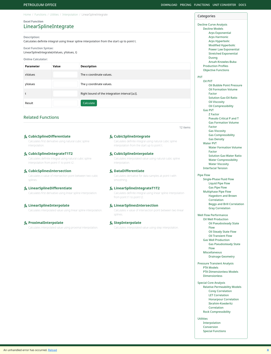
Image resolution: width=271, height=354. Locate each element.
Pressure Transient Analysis (216, 263)
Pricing (185, 5)
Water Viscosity (219, 164)
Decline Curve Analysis (212, 24)
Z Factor (214, 114)
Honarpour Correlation (224, 299)
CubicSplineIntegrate (132, 136)
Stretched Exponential (223, 53)
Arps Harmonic (218, 37)
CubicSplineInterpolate (133, 153)
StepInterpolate (127, 222)
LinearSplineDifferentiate (50, 188)
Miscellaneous (212, 252)
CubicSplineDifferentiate (49, 136)
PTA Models (210, 267)
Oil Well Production (215, 219)
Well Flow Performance (213, 215)
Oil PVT (207, 81)
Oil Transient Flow (220, 236)
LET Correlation (219, 295)
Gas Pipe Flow (218, 187)
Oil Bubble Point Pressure (225, 85)
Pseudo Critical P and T (224, 118)
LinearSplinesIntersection (136, 205)
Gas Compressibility (222, 135)
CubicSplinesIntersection (49, 170)
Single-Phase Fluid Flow (218, 179)
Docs (242, 5)
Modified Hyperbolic (222, 45)
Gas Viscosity (217, 131)
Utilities (54, 14)
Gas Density (216, 139)
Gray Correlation (219, 208)
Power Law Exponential (224, 49)
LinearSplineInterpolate (48, 205)
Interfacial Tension (215, 168)
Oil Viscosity (217, 102)
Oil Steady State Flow (222, 232)
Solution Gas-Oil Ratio (223, 98)
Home (27, 14)
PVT (200, 77)
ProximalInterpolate (45, 222)
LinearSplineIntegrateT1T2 (137, 188)
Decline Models (213, 29)
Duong (213, 58)
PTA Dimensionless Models (220, 272)
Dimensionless (212, 276)
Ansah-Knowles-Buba (222, 62)
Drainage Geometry (222, 256)
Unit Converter (224, 5)
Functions (202, 5)
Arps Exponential (220, 33)
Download (169, 5)
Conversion (210, 327)
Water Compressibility (223, 160)
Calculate (89, 103)
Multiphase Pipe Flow (217, 191)
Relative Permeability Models (222, 287)
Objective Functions (216, 70)
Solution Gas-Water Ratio (225, 156)
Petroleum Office (40, 4)
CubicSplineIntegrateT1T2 (50, 153)
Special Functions (214, 331)
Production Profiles (215, 66)
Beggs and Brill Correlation (226, 204)
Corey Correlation (220, 291)
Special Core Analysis (211, 283)
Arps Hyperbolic (219, 41)
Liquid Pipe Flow (219, 183)
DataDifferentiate (129, 170)
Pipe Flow (204, 175)
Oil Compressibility (221, 106)
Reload (52, 350)
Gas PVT (208, 110)
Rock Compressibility (217, 312)
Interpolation (70, 14)
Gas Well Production (216, 240)
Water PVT (210, 143)
